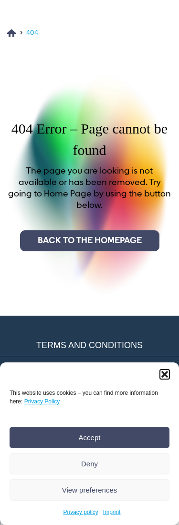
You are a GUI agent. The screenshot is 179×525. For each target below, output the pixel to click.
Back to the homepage (90, 241)
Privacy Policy (42, 401)
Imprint (112, 512)
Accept (90, 437)
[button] (164, 374)
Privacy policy (80, 512)
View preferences (89, 490)
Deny (89, 464)
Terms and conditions (89, 345)
